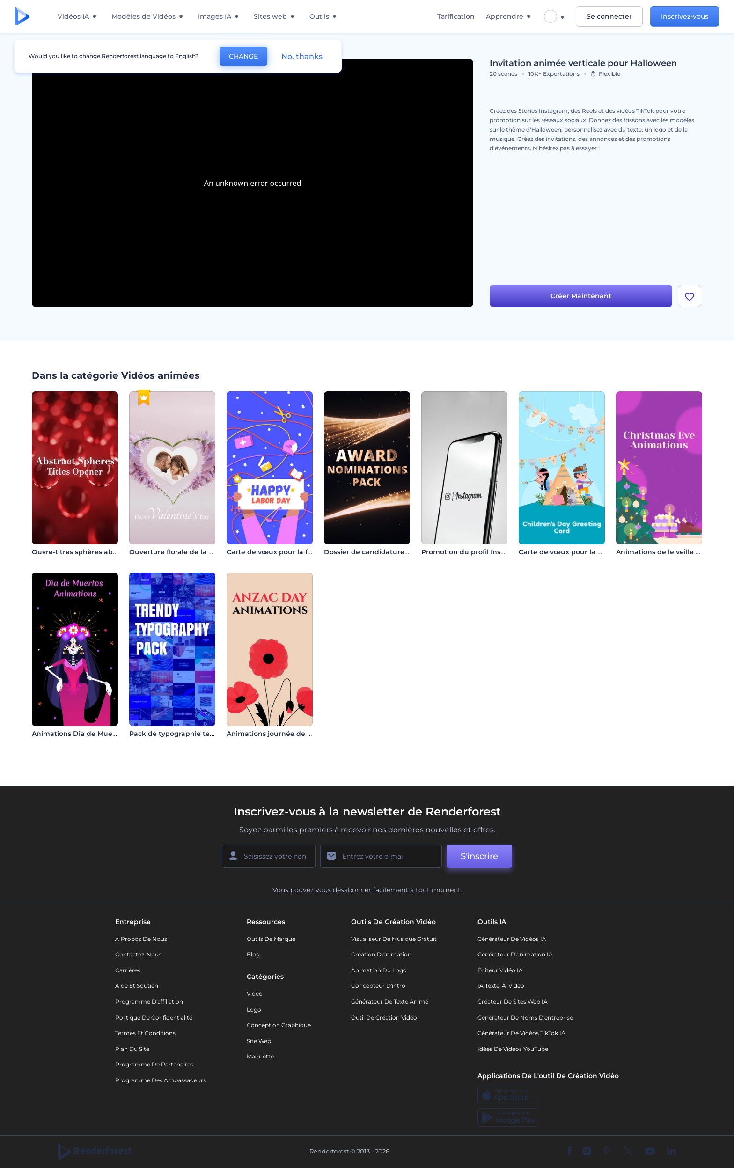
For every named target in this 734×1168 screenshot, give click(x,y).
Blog (253, 954)
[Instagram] (587, 1151)
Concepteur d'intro (378, 985)
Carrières (127, 970)
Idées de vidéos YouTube (512, 1048)
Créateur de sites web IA (512, 1001)
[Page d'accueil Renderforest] (22, 17)
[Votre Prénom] (269, 856)
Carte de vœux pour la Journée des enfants (593, 552)
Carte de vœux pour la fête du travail (290, 552)
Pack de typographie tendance (182, 733)
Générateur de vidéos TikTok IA (521, 1032)
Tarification (456, 16)
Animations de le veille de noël (668, 552)
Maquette (260, 1056)
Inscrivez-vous (684, 16)
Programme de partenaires (154, 1064)
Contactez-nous (138, 954)
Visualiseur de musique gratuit (394, 938)
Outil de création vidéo (384, 1017)
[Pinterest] (606, 1151)
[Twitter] (628, 1151)
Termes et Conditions (145, 1032)
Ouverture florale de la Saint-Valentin (193, 552)
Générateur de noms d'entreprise (525, 1017)
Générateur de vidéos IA (511, 938)
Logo (254, 1009)
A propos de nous (141, 938)
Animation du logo (379, 970)
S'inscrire (479, 856)
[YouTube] (650, 1151)
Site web (259, 1040)
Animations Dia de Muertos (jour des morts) (107, 733)
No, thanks (302, 56)
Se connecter (609, 16)
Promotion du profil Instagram (473, 552)
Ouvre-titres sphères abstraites (85, 552)
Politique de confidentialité (153, 1017)
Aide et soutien (136, 985)
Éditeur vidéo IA (500, 970)
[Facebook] (569, 1151)
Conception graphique (279, 1024)
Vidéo (255, 993)
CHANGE (243, 56)
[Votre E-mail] (381, 856)
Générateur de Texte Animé (389, 1001)
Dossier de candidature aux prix (379, 552)
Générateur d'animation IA (515, 954)
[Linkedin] (671, 1151)
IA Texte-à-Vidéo (500, 985)
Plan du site (132, 1048)
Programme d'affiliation (149, 1001)
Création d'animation (381, 954)
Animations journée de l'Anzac (278, 733)
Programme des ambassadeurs (160, 1080)
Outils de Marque (271, 938)
